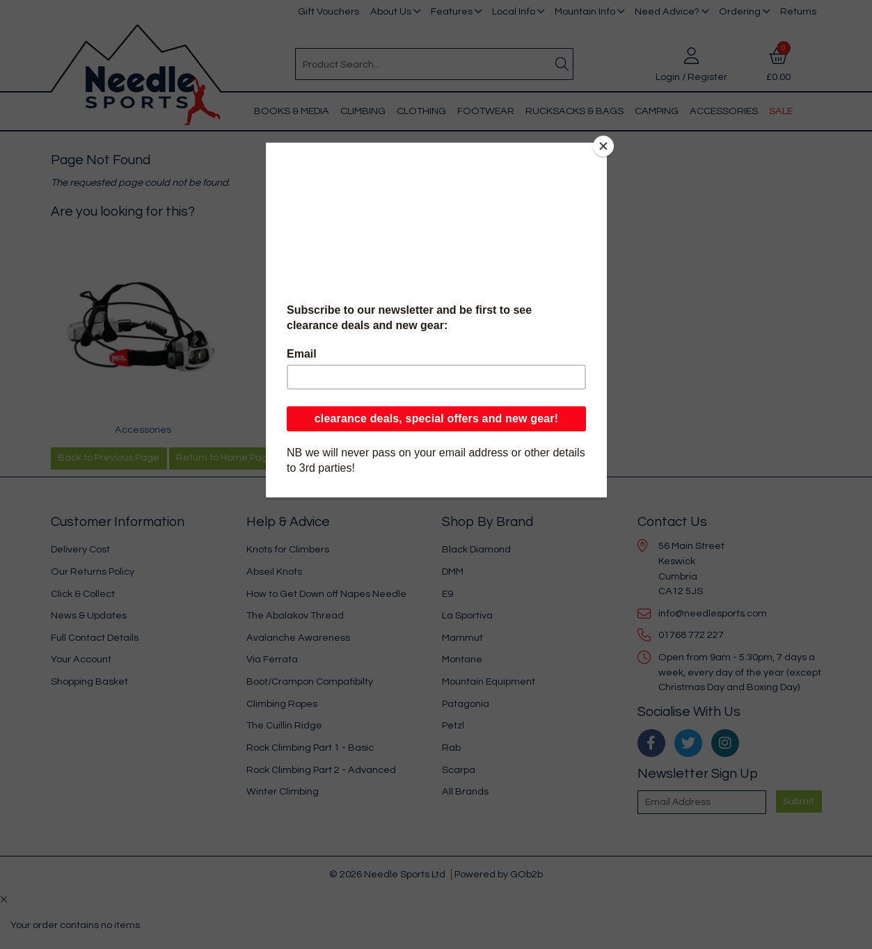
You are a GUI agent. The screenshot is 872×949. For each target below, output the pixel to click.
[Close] (603, 146)
